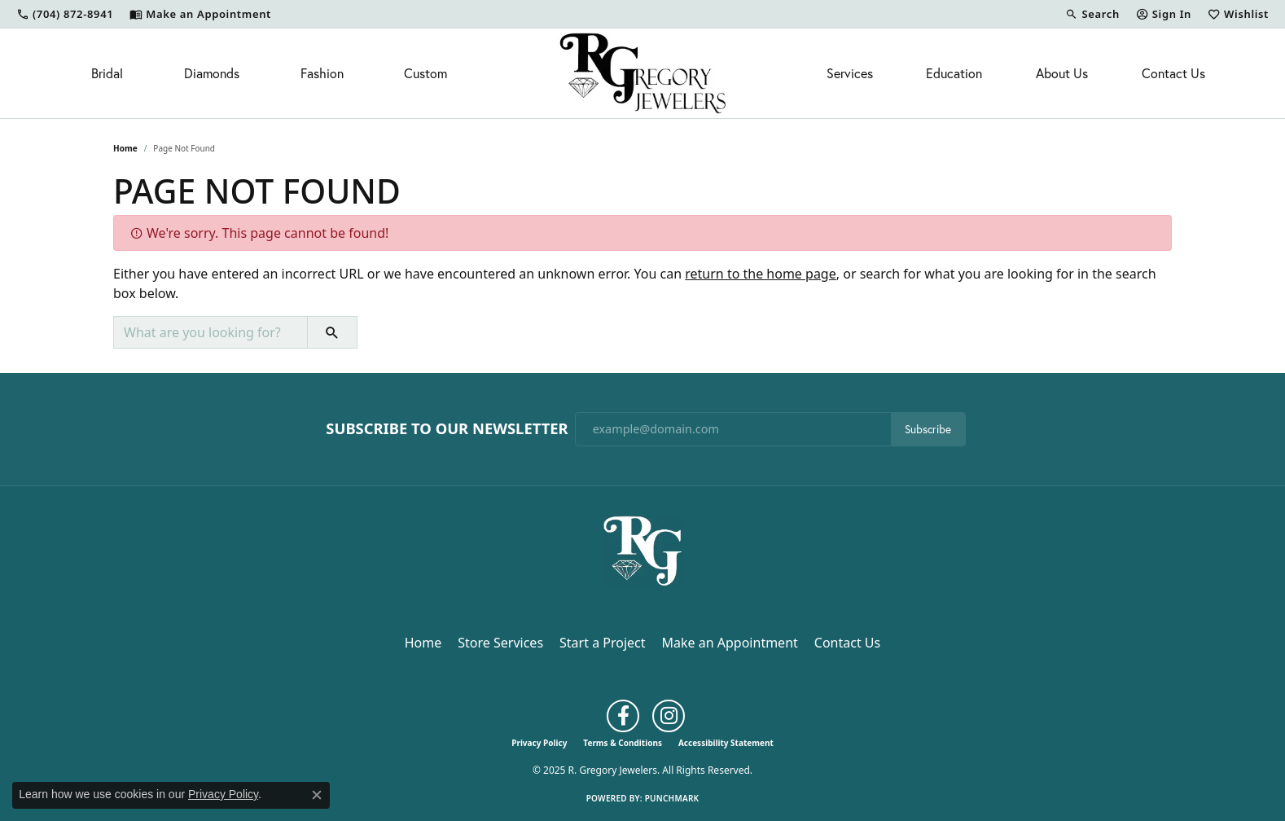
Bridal (107, 73)
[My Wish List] (1238, 14)
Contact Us (1173, 73)
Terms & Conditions (622, 743)
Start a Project (602, 643)
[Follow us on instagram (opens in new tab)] (668, 716)
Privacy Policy (539, 743)
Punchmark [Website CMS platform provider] (672, 798)
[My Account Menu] (1163, 14)
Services (850, 73)
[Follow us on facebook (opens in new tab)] (623, 716)
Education (954, 73)
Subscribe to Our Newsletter (447, 428)
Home (125, 148)
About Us (1062, 73)
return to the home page (760, 274)
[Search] (1092, 14)
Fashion (322, 73)
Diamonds (211, 73)
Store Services (500, 643)
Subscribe (928, 429)
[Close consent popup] (317, 795)
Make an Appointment (730, 643)
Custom (425, 73)
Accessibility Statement (726, 743)
